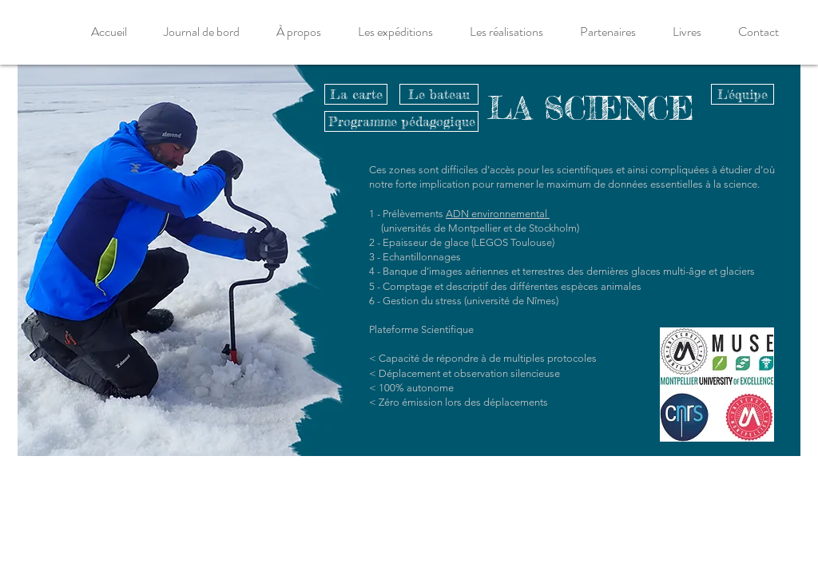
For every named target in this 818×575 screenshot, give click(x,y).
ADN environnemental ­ (498, 214)
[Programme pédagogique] (401, 121)
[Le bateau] (438, 94)
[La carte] (355, 94)
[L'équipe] (742, 94)
